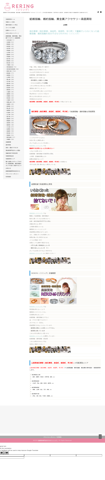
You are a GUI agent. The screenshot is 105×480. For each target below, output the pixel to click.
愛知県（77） (10, 89)
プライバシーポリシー (49, 437)
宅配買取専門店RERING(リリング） (48, 440)
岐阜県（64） (10, 87)
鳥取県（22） (10, 106)
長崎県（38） (10, 131)
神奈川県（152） (11, 71)
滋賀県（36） (10, 94)
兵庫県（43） (10, 104)
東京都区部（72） (12, 67)
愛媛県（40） (10, 120)
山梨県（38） (10, 77)
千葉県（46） (10, 65)
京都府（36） (10, 96)
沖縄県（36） (10, 139)
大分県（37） (10, 127)
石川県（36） (10, 81)
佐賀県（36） (10, 129)
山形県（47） (10, 52)
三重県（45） (10, 92)
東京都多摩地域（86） (13, 69)
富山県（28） (10, 79)
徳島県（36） (10, 118)
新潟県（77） (10, 73)
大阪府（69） (10, 100)
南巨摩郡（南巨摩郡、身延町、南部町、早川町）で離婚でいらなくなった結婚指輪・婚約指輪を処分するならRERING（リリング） (64, 32)
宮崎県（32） (10, 135)
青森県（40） (10, 44)
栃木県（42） (10, 59)
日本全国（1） (11, 40)
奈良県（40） (10, 98)
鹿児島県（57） (11, 137)
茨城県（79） (10, 56)
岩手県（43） (10, 48)
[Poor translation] (6, 453)
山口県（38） (10, 114)
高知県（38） (10, 123)
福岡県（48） (10, 125)
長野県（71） (10, 75)
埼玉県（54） (10, 63)
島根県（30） (10, 110)
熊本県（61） (10, 133)
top (100, 438)
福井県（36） (10, 83)
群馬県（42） (10, 61)
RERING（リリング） (36, 145)
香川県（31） (10, 116)
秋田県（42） (10, 46)
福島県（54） (10, 54)
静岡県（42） (10, 85)
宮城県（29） (10, 50)
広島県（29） (10, 112)
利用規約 (59, 437)
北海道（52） (10, 42)
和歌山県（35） (11, 102)
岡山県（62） (10, 108)
